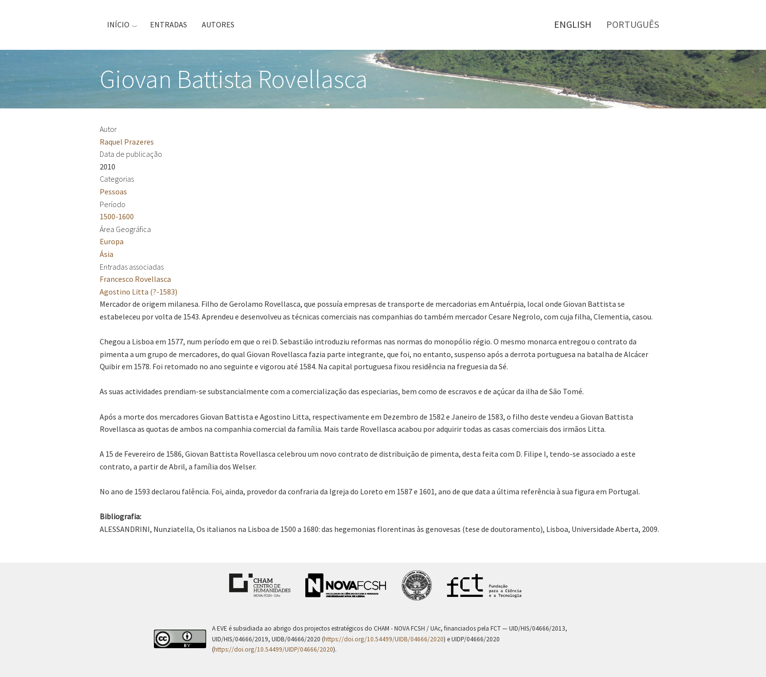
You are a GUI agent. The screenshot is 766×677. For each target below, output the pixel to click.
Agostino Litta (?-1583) (138, 291)
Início (118, 24)
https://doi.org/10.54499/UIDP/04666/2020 (273, 649)
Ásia (106, 254)
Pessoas (113, 191)
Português (632, 24)
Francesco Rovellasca (135, 279)
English (573, 24)
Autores (218, 24)
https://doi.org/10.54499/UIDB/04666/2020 (384, 639)
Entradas (168, 24)
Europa (112, 241)
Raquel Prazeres (127, 142)
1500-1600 (117, 216)
